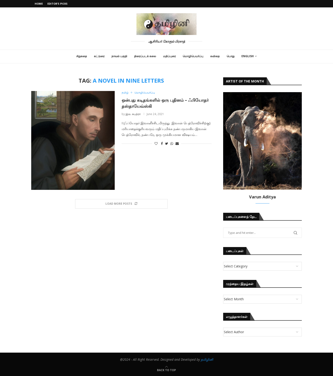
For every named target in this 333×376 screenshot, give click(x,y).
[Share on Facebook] (162, 143)
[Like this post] (156, 143)
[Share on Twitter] (166, 143)
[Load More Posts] (121, 204)
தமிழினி (207, 359)
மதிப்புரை (169, 56)
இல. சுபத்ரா (133, 114)
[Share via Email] (177, 143)
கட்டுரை (99, 56)
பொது (230, 56)
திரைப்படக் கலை (145, 56)
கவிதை (215, 56)
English (247, 56)
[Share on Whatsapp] (171, 143)
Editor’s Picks (57, 3)
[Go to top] (166, 370)
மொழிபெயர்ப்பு (193, 56)
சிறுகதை (81, 56)
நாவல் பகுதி (119, 56)
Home (39, 3)
